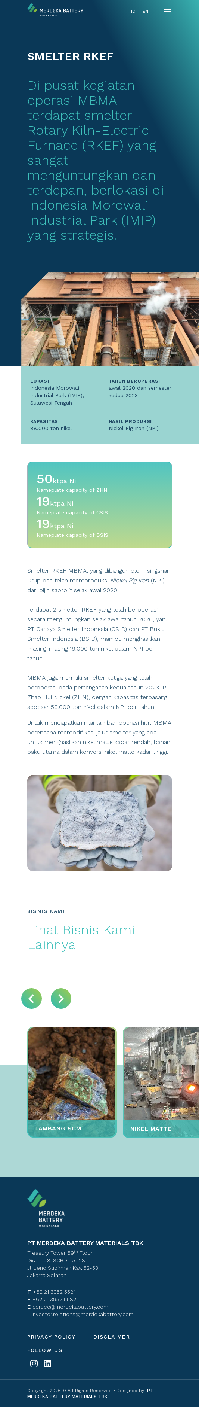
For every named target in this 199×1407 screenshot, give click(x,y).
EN (145, 11)
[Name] (167, 11)
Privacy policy (51, 1337)
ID (133, 11)
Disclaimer (111, 1337)
